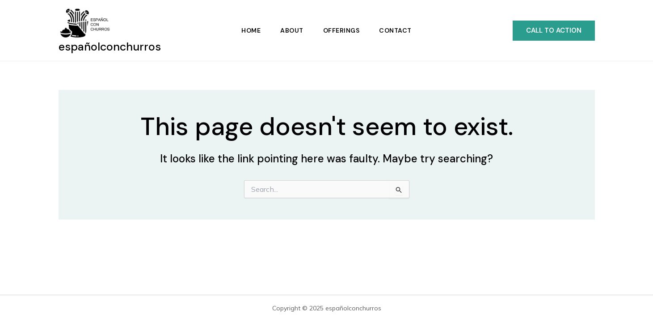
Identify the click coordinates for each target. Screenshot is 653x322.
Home (251, 30)
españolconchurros (110, 46)
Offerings (341, 30)
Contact (395, 30)
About (291, 30)
